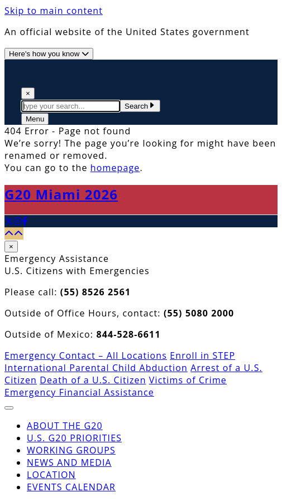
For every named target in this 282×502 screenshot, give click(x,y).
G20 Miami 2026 (61, 194)
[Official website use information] (48, 54)
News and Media (69, 462)
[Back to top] (13, 233)
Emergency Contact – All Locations (85, 355)
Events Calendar (71, 487)
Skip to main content (53, 10)
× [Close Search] (28, 93)
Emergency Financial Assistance (79, 392)
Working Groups (71, 450)
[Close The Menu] (8, 408)
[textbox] (70, 106)
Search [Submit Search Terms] (140, 106)
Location (51, 475)
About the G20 (65, 426)
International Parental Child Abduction (96, 368)
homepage (115, 168)
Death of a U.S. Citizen (93, 380)
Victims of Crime (188, 380)
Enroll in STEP (202, 355)
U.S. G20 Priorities (74, 438)
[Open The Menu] (35, 119)
